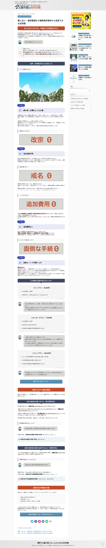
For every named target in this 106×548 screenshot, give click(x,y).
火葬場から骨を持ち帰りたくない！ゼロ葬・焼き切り (84, 37)
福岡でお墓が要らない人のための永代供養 (53, 543)
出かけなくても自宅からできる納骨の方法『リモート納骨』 (84, 48)
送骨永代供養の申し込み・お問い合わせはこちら (41, 514)
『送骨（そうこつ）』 (44, 33)
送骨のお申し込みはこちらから (41, 381)
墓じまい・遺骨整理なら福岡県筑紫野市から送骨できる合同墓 (37, 533)
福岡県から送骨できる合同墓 (25, 527)
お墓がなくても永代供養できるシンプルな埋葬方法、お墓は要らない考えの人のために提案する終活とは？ (53, 545)
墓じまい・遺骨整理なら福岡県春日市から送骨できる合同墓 (37, 531)
